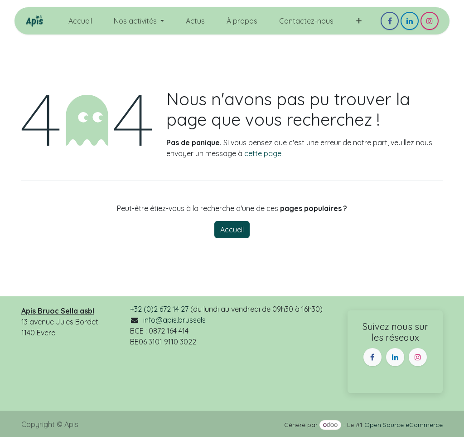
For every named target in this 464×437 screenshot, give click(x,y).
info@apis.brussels (174, 319)
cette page (262, 153)
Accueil (232, 229)
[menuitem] (80, 21)
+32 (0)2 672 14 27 (159, 309)
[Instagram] (429, 21)
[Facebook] (390, 21)
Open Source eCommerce (403, 425)
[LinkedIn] (410, 21)
